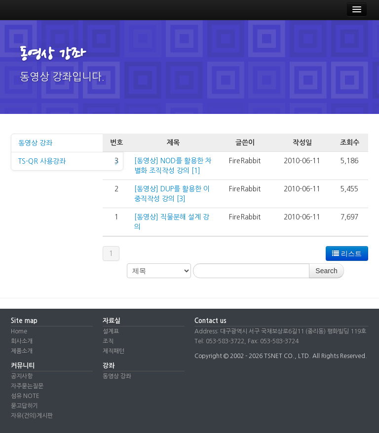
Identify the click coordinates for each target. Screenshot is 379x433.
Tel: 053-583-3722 (219, 341)
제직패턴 (113, 351)
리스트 (347, 253)
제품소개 (22, 351)
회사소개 (22, 341)
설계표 (111, 331)
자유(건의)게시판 (32, 416)
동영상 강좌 (68, 144)
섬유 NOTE (25, 396)
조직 (108, 341)
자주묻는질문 (27, 386)
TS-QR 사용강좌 (68, 162)
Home (19, 331)
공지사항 (22, 376)
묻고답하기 (24, 406)
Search (326, 271)
